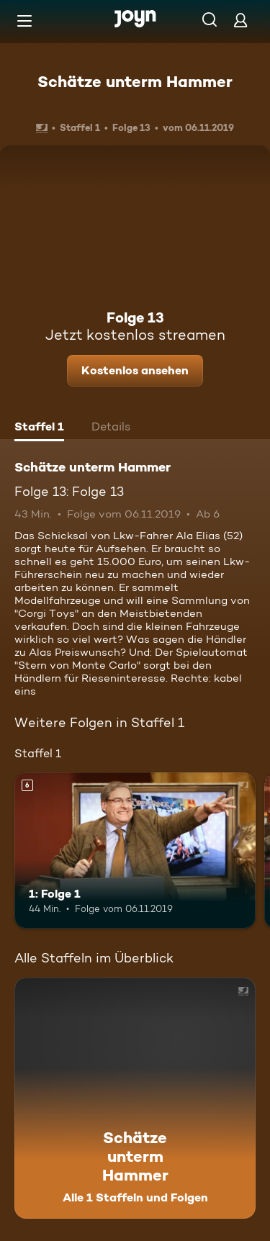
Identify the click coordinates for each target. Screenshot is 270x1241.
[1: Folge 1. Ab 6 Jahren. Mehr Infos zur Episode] (135, 850)
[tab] (39, 428)
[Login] (240, 19)
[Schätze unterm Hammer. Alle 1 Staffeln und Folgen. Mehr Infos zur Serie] (135, 1098)
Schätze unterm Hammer (135, 81)
